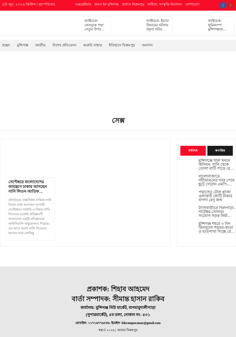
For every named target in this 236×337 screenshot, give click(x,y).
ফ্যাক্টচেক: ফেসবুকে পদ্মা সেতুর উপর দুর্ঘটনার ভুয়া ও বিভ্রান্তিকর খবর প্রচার (95, 31)
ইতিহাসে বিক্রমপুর (122, 45)
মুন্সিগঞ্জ (22, 45)
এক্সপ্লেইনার (83, 4)
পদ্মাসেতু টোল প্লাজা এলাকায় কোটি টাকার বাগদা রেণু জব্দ (215, 196)
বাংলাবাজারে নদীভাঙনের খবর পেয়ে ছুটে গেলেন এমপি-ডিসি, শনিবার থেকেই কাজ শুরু (217, 180)
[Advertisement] (118, 80)
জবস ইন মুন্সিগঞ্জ (106, 4)
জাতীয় (40, 45)
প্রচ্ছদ (6, 45)
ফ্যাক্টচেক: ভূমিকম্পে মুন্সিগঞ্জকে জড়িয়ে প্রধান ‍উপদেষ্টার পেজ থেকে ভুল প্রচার (219, 31)
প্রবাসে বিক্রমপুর (133, 4)
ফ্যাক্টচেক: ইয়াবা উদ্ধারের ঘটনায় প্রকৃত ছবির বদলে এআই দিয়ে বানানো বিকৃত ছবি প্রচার (157, 31)
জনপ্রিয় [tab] (220, 150)
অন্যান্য (147, 45)
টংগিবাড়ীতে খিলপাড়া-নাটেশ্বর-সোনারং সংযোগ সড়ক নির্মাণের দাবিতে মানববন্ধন (217, 212)
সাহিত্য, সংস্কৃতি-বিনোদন (164, 4)
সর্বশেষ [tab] (193, 150)
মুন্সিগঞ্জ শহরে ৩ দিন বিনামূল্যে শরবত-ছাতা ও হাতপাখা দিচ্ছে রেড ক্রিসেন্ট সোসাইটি (216, 228)
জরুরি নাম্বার (92, 45)
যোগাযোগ (192, 4)
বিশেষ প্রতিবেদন (64, 45)
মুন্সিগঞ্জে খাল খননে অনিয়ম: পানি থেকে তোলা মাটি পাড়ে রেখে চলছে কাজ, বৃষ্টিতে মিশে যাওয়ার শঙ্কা (216, 164)
